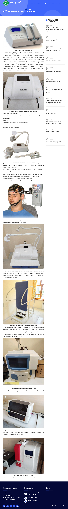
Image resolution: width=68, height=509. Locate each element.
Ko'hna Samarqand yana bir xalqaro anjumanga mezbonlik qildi (55, 140)
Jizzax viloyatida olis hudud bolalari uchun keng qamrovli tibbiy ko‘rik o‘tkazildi (55, 90)
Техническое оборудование (11, 497)
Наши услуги (7, 495)
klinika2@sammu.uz (33, 500)
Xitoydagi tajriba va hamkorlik (55, 80)
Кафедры (44, 3)
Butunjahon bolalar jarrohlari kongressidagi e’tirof (55, 111)
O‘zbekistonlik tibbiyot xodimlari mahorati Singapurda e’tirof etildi (55, 121)
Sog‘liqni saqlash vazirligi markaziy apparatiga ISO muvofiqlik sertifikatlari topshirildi (55, 28)
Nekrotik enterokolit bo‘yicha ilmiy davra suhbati (55, 59)
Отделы (39, 3)
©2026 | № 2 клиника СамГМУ (58, 505)
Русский (28, 9)
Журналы (58, 3)
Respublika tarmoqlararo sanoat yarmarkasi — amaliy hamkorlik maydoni (55, 49)
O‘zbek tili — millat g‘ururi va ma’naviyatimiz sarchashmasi (55, 131)
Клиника (33, 3)
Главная (27, 3)
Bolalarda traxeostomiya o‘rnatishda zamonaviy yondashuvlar (55, 38)
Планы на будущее (9, 499)
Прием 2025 (51, 3)
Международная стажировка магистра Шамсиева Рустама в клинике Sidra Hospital (55, 70)
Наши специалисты (9, 493)
